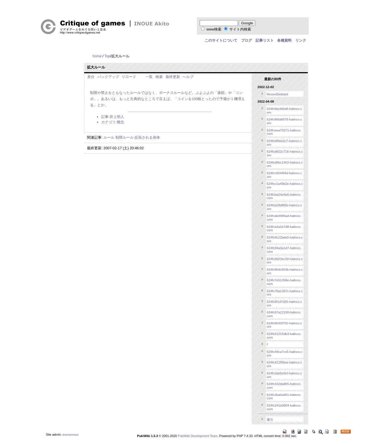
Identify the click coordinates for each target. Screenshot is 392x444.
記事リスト (265, 40)
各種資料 (284, 40)
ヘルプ (188, 77)
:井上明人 (116, 117)
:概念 (120, 122)
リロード (129, 77)
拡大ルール (96, 67)
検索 (159, 77)
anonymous (70, 434)
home (97, 56)
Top (107, 56)
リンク (300, 40)
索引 (270, 419)
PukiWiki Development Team (198, 436)
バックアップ (108, 77)
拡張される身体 (147, 137)
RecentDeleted (277, 94)
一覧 (149, 77)
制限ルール (124, 137)
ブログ (246, 40)
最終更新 (173, 77)
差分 (91, 77)
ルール (108, 137)
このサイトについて (221, 40)
